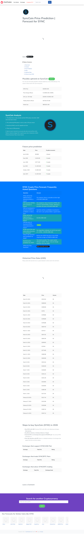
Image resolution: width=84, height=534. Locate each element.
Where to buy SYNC (29, 74)
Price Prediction (28, 68)
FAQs (26, 70)
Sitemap (41, 531)
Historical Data (28, 72)
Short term (27, 65)
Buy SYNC (30, 56)
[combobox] (41, 2)
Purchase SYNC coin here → (43, 246)
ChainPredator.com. (29, 531)
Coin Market (16, 2)
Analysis (27, 66)
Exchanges (22, 2)
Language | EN (30, 2)
